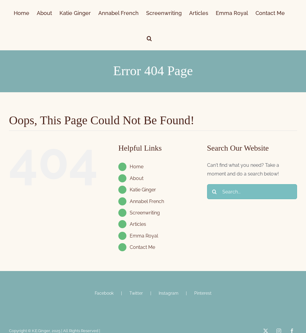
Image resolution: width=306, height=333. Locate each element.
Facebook (104, 293)
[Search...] (252, 191)
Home (136, 166)
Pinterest (203, 293)
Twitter (136, 293)
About (136, 178)
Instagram (168, 293)
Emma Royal (144, 236)
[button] (149, 37)
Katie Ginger (143, 190)
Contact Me (142, 247)
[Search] (214, 191)
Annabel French (147, 201)
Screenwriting (145, 213)
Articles (138, 224)
